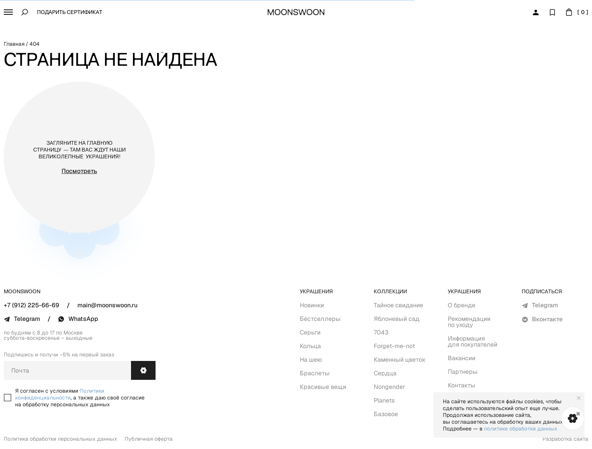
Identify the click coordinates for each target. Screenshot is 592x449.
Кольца (310, 346)
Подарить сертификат (69, 12)
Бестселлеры (320, 319)
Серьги (310, 332)
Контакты (461, 385)
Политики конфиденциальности (59, 394)
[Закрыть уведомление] (579, 398)
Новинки (312, 305)
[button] (8, 12)
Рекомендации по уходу (469, 322)
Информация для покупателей (472, 341)
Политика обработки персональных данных (60, 438)
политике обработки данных (520, 428)
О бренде (461, 305)
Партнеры (463, 372)
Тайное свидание (398, 305)
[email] (67, 370)
